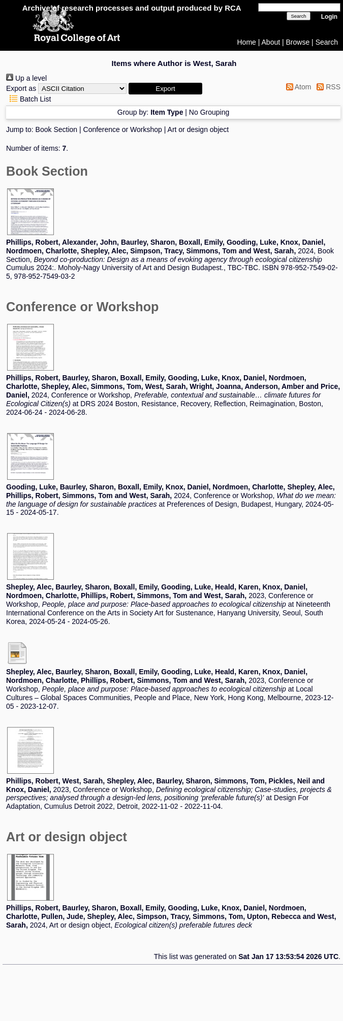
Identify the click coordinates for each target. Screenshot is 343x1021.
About (271, 42)
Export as (21, 88)
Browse (298, 42)
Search (327, 42)
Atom (297, 87)
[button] (165, 88)
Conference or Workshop (122, 129)
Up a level (26, 78)
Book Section (57, 129)
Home (246, 42)
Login (329, 16)
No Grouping (209, 112)
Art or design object (198, 129)
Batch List (28, 99)
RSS (326, 87)
